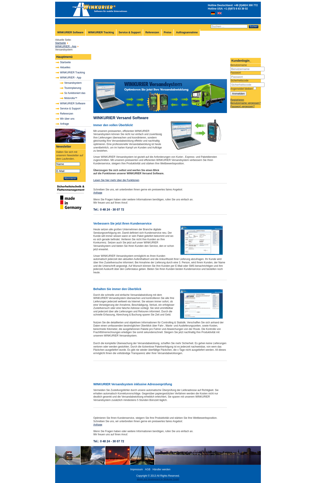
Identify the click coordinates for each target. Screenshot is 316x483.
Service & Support (130, 32)
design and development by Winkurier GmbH (158, 479)
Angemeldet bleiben (241, 88)
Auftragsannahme (187, 32)
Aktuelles (65, 67)
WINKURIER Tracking (101, 32)
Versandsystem (73, 82)
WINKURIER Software (70, 32)
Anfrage (64, 123)
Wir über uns (67, 118)
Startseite (65, 62)
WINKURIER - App (70, 77)
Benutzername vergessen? (245, 103)
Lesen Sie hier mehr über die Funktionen (116, 180)
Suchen (253, 26)
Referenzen (152, 32)
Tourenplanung (72, 88)
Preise (167, 32)
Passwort (235, 72)
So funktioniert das (74, 93)
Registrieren (237, 99)
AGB (147, 469)
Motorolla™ (70, 98)
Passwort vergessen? (242, 106)
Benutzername (238, 65)
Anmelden (238, 93)
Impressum (136, 469)
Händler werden (161, 469)
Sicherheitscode (239, 80)
